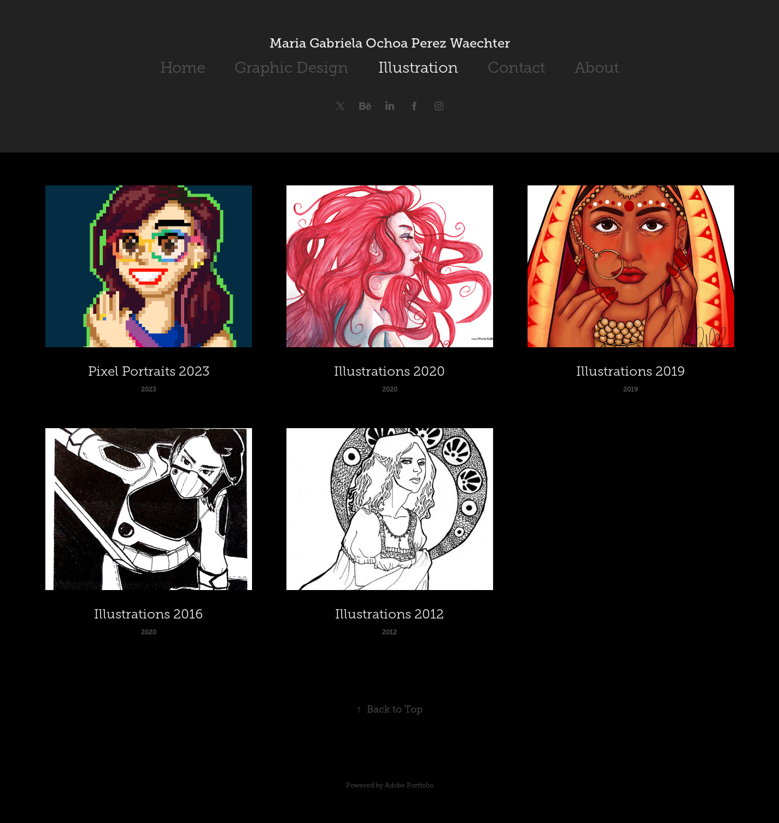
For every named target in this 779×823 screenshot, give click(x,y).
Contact (516, 67)
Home (182, 67)
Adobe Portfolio (409, 785)
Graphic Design (291, 67)
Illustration (418, 67)
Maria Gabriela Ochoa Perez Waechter (390, 43)
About (597, 67)
